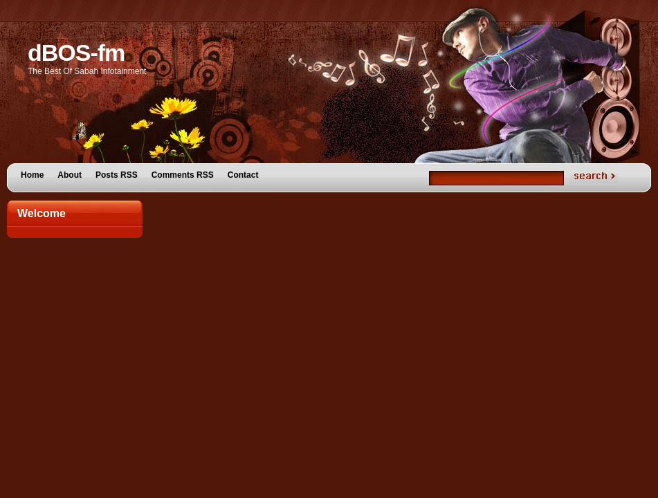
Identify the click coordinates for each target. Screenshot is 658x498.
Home (32, 175)
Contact (243, 175)
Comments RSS (183, 175)
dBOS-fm (76, 52)
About (69, 175)
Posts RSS (116, 175)
